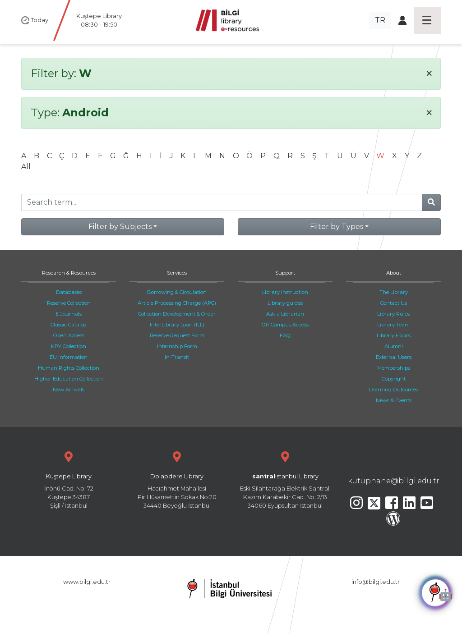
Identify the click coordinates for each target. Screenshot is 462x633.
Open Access (68, 335)
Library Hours (394, 335)
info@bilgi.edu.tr (375, 581)
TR (380, 20)
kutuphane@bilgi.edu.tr (393, 481)
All (26, 166)
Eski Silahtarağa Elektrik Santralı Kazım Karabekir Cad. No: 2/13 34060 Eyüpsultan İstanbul (285, 479)
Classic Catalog (69, 324)
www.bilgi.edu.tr (87, 581)
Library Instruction (285, 292)
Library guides (285, 303)
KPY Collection (68, 346)
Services (177, 273)
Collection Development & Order (177, 314)
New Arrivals (68, 389)
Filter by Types (336, 226)
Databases (69, 292)
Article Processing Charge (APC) (177, 303)
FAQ (285, 335)
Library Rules (393, 314)
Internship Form (177, 346)
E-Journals (68, 314)
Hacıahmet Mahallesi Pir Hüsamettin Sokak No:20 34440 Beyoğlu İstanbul (176, 479)
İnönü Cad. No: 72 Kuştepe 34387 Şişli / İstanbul (68, 479)
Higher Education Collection (68, 379)
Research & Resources (69, 273)
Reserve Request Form (177, 335)
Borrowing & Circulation (177, 292)
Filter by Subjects (120, 226)
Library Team (393, 324)
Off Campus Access (285, 324)
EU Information (69, 357)
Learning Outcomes (393, 389)
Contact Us (393, 303)
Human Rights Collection (68, 368)
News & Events (393, 400)
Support (285, 273)
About (393, 273)
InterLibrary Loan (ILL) (177, 324)
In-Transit (177, 357)
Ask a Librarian (285, 314)
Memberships (393, 368)
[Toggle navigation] (427, 20)
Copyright (394, 379)
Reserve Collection (69, 303)
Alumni (393, 346)
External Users (393, 357)
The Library (393, 292)
